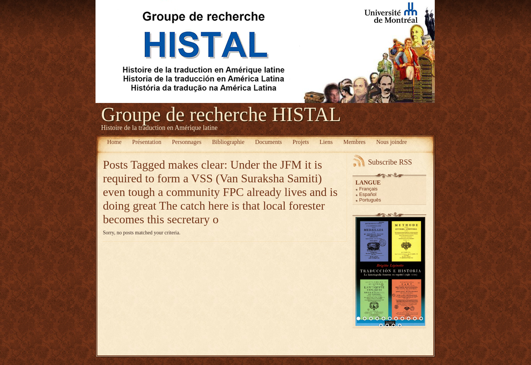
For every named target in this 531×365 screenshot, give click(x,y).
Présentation (146, 142)
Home (114, 142)
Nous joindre (391, 142)
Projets (300, 142)
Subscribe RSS (390, 162)
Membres (354, 142)
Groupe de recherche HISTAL (221, 114)
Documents (268, 142)
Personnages (186, 142)
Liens (326, 142)
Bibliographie (228, 142)
